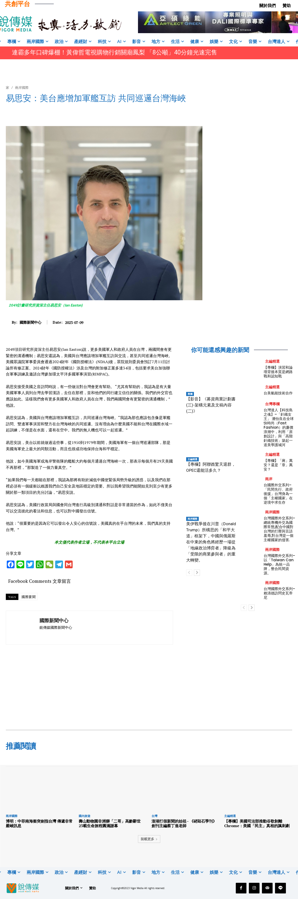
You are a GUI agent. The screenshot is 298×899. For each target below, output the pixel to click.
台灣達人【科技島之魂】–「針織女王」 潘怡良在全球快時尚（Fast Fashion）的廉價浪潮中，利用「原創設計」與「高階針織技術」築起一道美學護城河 (279, 427)
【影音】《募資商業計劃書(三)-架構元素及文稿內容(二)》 (211, 405)
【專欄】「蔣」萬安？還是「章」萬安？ (278, 465)
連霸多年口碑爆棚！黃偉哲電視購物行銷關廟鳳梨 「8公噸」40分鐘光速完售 (114, 52)
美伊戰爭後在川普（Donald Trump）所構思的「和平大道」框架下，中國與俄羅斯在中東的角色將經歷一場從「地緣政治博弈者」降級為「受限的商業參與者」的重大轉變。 (211, 541)
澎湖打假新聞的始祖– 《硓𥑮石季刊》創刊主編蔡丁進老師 (184, 823)
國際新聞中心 (30, 322)
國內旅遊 (84, 816)
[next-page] (197, 572)
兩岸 (268, 478)
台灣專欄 (272, 403)
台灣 (154, 816)
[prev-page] (189, 572)
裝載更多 (149, 839)
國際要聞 (29, 596)
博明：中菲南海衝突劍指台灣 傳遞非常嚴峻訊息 (39, 823)
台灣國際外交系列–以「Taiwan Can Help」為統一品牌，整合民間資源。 (279, 564)
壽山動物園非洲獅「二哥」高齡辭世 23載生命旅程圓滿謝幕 (112, 823)
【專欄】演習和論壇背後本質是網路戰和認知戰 (278, 372)
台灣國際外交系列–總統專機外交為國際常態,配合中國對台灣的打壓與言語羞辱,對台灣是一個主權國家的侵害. (279, 529)
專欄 (190, 394)
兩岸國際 (22, 87)
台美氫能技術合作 (278, 393)
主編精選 (192, 459)
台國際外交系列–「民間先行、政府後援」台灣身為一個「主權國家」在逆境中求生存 (278, 493)
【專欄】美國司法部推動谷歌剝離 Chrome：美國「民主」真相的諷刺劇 (257, 823)
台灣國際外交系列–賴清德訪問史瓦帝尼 (279, 593)
